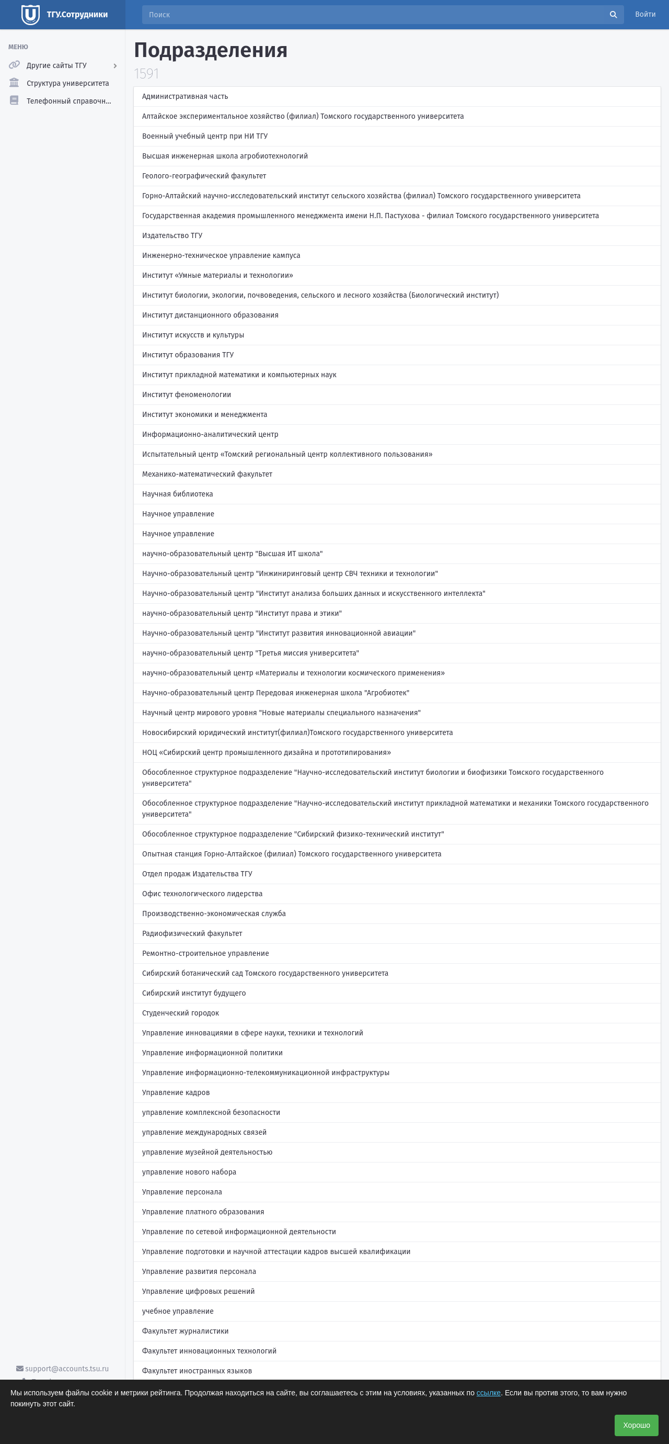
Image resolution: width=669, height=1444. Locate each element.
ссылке (489, 1393)
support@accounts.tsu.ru (62, 1368)
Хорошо (636, 1425)
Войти (645, 14)
